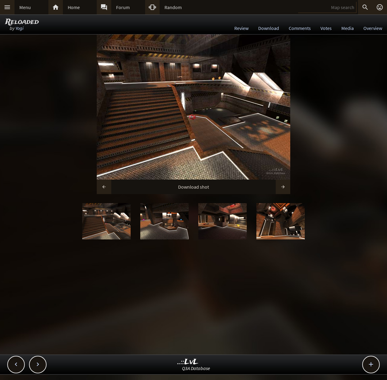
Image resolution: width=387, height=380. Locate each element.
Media (347, 28)
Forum (123, 7)
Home (74, 7)
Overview (372, 28)
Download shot (193, 187)
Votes (326, 28)
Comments (300, 28)
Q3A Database (196, 368)
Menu (25, 7)
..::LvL (188, 362)
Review (241, 28)
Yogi (19, 28)
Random (173, 7)
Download (268, 28)
